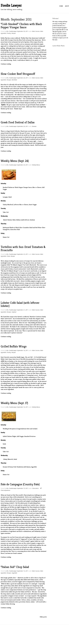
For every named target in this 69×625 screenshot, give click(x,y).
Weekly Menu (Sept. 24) (15, 161)
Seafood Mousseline (10, 525)
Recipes (14, 33)
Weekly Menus (36, 165)
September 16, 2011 (22, 407)
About (67, 6)
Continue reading (6, 64)
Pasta (8, 256)
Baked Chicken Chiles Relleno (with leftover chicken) (19, 220)
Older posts (43, 617)
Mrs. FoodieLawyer (11, 31)
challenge (37, 495)
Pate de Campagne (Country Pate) (20, 484)
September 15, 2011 (22, 488)
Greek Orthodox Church (17, 131)
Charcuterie (35, 488)
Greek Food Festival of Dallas (17, 122)
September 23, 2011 (22, 254)
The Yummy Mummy (21, 509)
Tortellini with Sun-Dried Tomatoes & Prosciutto (23, 248)
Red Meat (14, 80)
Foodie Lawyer (11, 5)
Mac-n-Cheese (36, 187)
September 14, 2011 (22, 571)
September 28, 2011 (22, 78)
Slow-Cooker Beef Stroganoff (18, 74)
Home (61, 6)
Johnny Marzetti (8, 459)
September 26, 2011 (22, 126)
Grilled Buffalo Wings (14, 346)
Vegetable (14, 573)
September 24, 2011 (22, 165)
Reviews (34, 126)
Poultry (9, 33)
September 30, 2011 (22, 31)
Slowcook (23, 88)
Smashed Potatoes (30, 436)
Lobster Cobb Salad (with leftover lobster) (20, 304)
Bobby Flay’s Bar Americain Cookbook (32, 38)
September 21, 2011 (22, 310)
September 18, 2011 (22, 350)
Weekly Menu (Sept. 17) (14, 403)
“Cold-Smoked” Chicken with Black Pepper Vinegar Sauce (21, 25)
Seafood (14, 312)
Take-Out (6, 212)
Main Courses (36, 31)
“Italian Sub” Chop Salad (15, 567)
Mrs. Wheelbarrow (6, 509)
